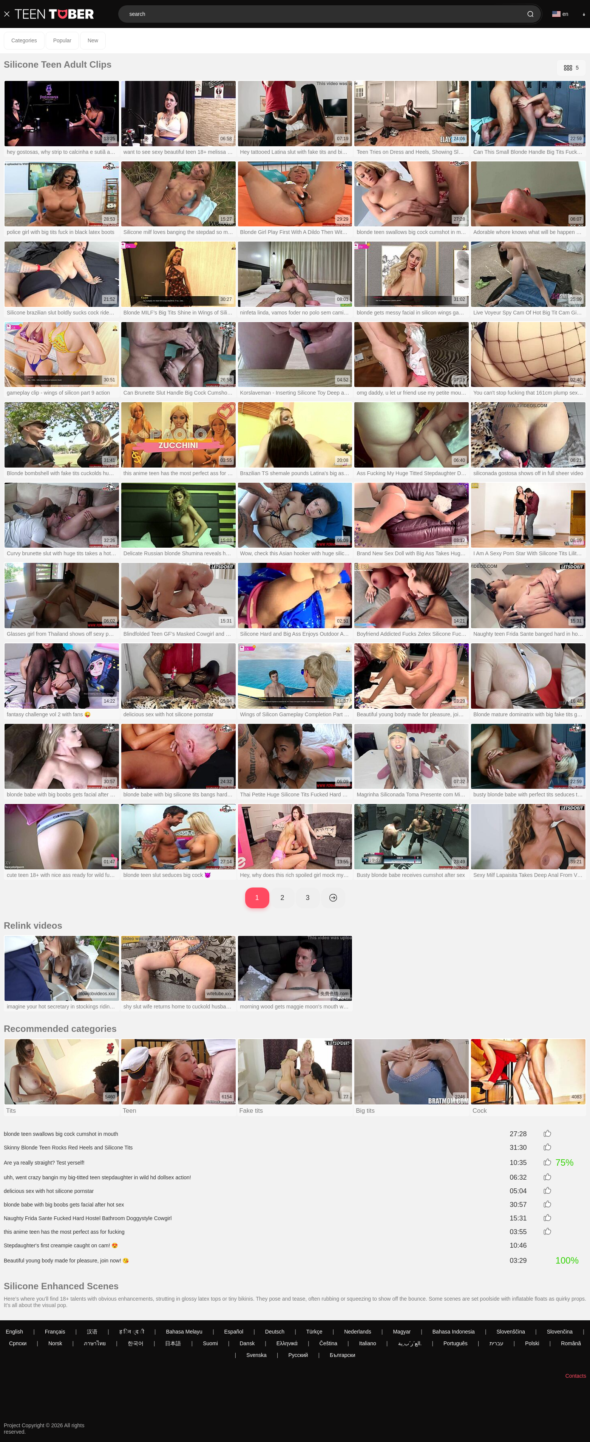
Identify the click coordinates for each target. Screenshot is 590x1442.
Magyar (402, 1332)
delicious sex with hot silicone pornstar (49, 1192)
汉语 (92, 1332)
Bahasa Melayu (184, 1332)
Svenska (256, 1355)
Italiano (367, 1344)
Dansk (247, 1344)
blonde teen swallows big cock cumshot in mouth (61, 1135)
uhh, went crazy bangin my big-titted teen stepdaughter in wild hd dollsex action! (97, 1178)
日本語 (173, 1344)
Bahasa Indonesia (453, 1332)
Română (571, 1344)
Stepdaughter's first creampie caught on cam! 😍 (61, 1246)
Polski (532, 1344)
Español (234, 1332)
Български (342, 1355)
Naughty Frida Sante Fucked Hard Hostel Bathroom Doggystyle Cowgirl (87, 1219)
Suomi (210, 1344)
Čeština (328, 1344)
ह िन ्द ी (131, 1332)
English (14, 1332)
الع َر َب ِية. (410, 1344)
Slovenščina (511, 1332)
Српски (17, 1344)
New (93, 40)
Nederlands (357, 1332)
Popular (62, 40)
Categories (24, 40)
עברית (497, 1344)
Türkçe (314, 1332)
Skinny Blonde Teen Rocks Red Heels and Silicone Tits (68, 1148)
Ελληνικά (287, 1344)
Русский (298, 1355)
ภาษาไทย (95, 1344)
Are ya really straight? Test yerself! (44, 1163)
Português (455, 1344)
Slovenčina (560, 1332)
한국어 (136, 1344)
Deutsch (274, 1332)
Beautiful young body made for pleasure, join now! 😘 (66, 1261)
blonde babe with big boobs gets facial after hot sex (64, 1205)
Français (55, 1332)
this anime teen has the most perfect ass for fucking (64, 1233)
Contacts (575, 1376)
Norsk (55, 1344)
